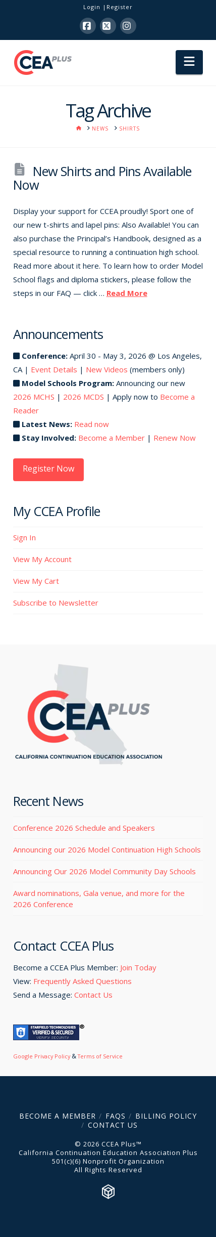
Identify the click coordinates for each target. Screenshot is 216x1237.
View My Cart (36, 581)
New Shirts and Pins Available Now (102, 177)
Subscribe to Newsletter (55, 603)
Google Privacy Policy (41, 1056)
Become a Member (111, 438)
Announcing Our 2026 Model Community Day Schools (104, 871)
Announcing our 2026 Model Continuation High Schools (107, 849)
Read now (91, 424)
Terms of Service (100, 1056)
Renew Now (174, 438)
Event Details (54, 369)
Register (119, 7)
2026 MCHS (34, 397)
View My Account (42, 559)
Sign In (24, 537)
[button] (189, 62)
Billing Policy (166, 1116)
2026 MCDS (83, 397)
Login (91, 7)
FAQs (115, 1116)
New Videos (107, 369)
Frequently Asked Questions (82, 981)
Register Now (48, 468)
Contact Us (93, 995)
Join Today (138, 967)
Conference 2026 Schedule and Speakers (84, 828)
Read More (126, 293)
